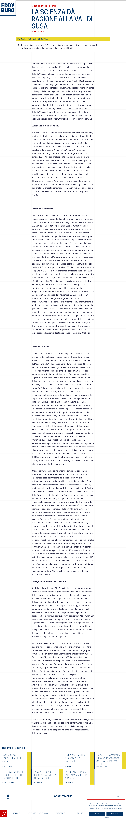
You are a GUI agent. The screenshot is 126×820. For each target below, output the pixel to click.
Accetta (97, 814)
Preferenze (114, 814)
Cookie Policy (106, 817)
